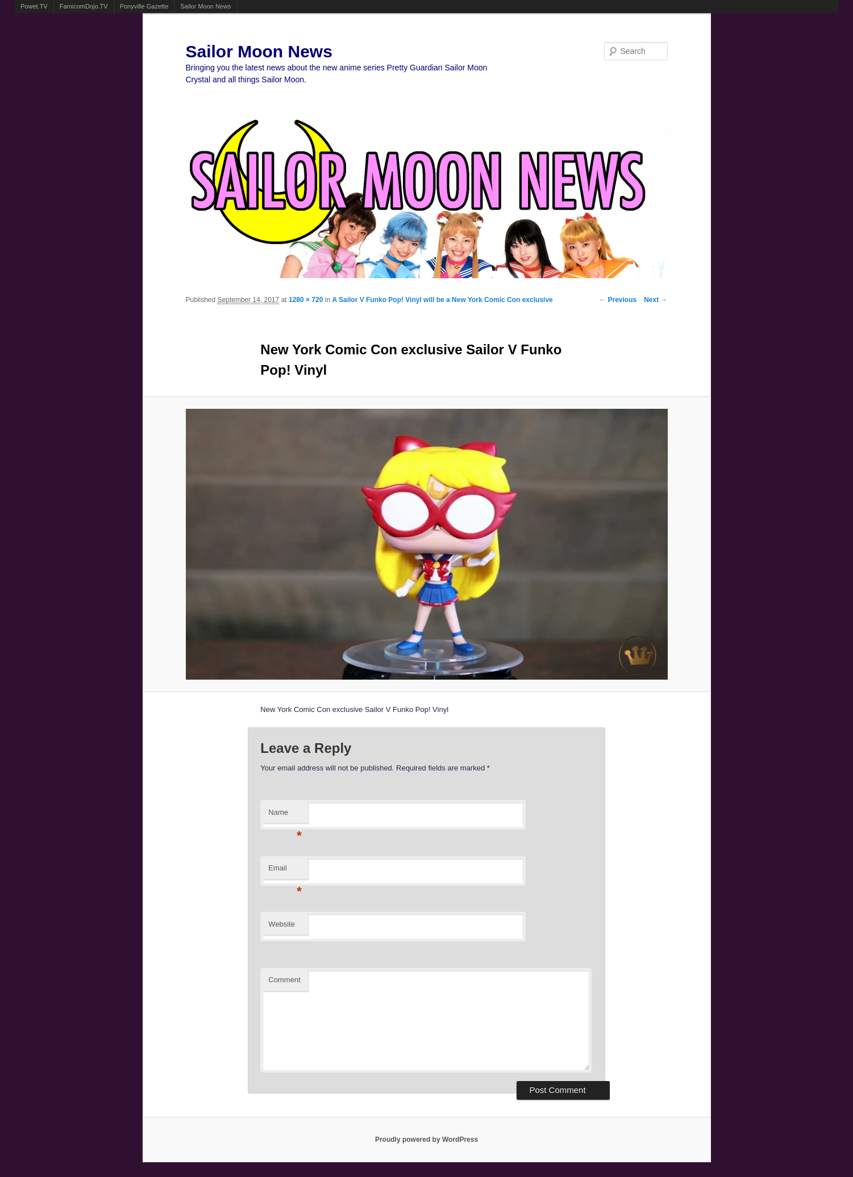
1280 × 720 (306, 300)
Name (285, 815)
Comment (284, 979)
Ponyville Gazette (144, 6)
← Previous (617, 300)
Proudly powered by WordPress (426, 1140)
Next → (655, 300)
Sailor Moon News (205, 6)
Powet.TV (34, 6)
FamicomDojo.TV (84, 6)
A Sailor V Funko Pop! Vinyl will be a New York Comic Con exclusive (442, 300)
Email (285, 871)
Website (281, 924)
